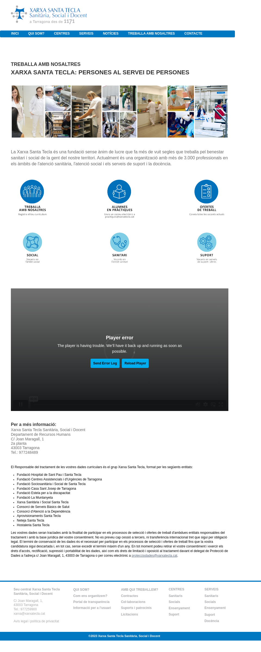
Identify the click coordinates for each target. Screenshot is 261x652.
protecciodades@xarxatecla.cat (154, 555)
